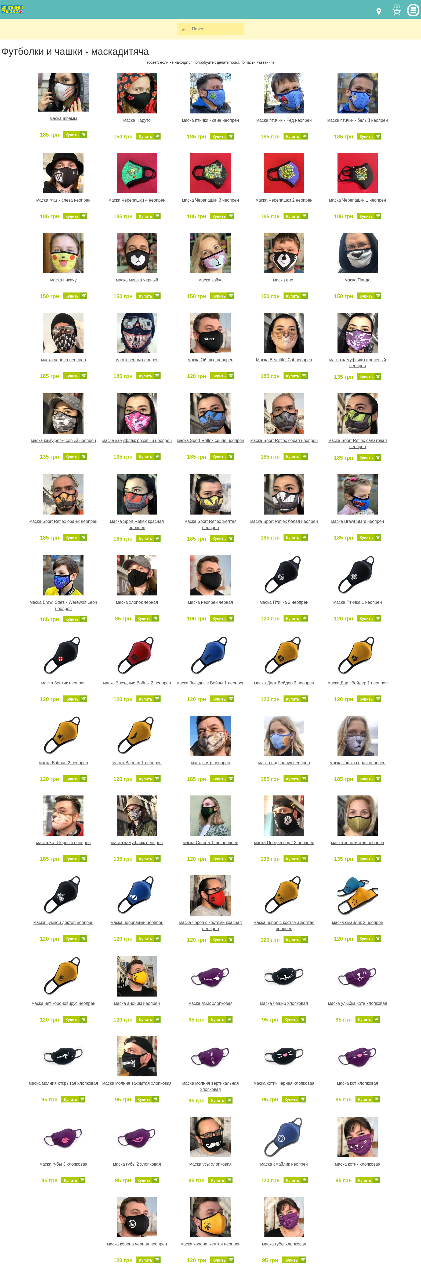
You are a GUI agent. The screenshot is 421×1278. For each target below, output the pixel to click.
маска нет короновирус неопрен (63, 1003)
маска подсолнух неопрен (284, 763)
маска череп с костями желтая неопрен (284, 925)
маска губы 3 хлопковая (63, 1164)
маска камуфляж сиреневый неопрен (357, 363)
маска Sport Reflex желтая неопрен (210, 524)
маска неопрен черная (210, 602)
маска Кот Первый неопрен (63, 842)
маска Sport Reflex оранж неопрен (63, 521)
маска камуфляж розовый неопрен (137, 440)
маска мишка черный (137, 280)
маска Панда (358, 280)
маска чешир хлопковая (284, 1003)
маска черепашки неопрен (137, 922)
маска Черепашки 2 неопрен (284, 200)
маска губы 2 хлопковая (137, 1164)
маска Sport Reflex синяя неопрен (210, 440)
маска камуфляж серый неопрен (63, 440)
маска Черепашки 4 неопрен (136, 200)
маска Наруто (137, 120)
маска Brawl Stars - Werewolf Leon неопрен (63, 605)
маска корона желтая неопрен (210, 1244)
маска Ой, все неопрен (210, 360)
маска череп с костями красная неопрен (210, 925)
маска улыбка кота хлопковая (357, 1003)
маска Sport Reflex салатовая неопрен (357, 443)
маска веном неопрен (137, 360)
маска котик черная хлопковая (284, 1083)
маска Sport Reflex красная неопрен (137, 524)
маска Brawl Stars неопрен (357, 521)
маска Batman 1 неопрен (136, 763)
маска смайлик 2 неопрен (357, 922)
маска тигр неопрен (210, 763)
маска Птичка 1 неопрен (357, 602)
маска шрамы (63, 118)
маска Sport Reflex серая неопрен (284, 440)
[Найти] (184, 29)
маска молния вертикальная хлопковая (210, 1086)
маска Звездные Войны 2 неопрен (137, 683)
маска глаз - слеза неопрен (63, 200)
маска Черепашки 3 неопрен (210, 200)
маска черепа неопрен (63, 360)
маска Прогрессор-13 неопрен (284, 842)
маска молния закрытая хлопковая (137, 1083)
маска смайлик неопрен (284, 1164)
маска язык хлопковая (210, 1003)
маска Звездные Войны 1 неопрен (210, 683)
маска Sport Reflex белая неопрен (284, 521)
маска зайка (210, 280)
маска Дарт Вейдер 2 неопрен (284, 683)
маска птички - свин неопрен (210, 120)
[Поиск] (218, 29)
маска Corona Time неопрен (210, 842)
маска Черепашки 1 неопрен (357, 200)
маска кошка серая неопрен (358, 763)
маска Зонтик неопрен (63, 683)
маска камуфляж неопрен (137, 842)
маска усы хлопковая (210, 1164)
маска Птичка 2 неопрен (284, 602)
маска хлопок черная (137, 602)
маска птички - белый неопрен (357, 120)
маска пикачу (63, 280)
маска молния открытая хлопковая (63, 1083)
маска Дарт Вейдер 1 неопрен (358, 683)
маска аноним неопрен (137, 1003)
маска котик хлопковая (357, 1164)
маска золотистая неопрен (357, 842)
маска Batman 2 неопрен (63, 763)
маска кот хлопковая (357, 1083)
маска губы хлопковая (284, 1244)
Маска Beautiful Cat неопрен (284, 360)
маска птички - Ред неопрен (284, 120)
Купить (72, 135)
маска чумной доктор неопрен (63, 922)
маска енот (284, 280)
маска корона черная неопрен (137, 1244)
